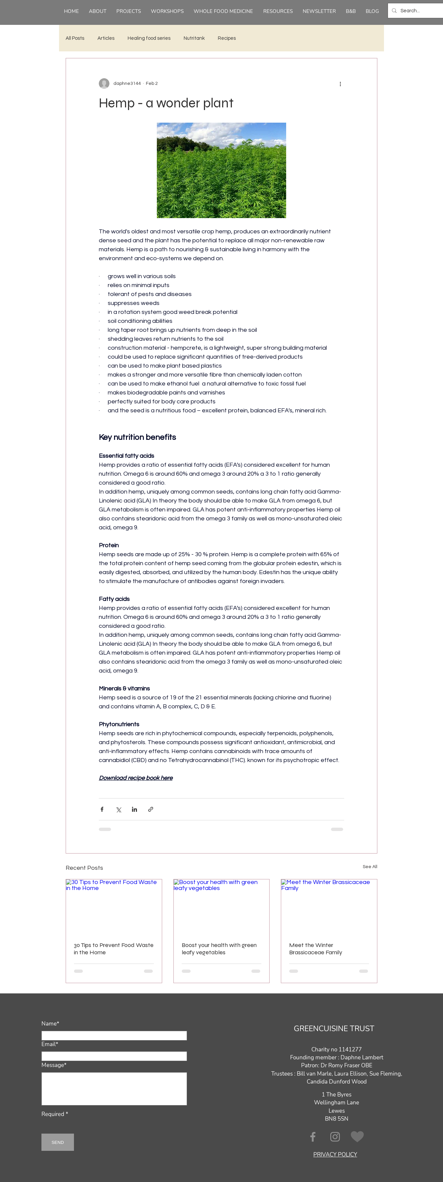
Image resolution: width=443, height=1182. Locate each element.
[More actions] (340, 84)
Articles (105, 38)
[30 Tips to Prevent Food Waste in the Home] (114, 906)
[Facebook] (312, 1136)
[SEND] (57, 1142)
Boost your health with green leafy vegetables (219, 948)
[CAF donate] (357, 1136)
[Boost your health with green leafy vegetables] (222, 906)
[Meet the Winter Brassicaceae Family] (329, 906)
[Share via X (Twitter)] (118, 809)
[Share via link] (151, 809)
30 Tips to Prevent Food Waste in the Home (114, 948)
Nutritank (194, 38)
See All (370, 866)
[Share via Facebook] (102, 809)
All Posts (75, 38)
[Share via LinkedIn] (134, 809)
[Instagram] (335, 1136)
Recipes (227, 38)
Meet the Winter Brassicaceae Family (315, 948)
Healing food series (149, 38)
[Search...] (419, 10)
